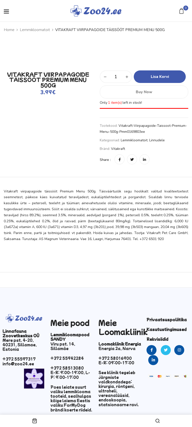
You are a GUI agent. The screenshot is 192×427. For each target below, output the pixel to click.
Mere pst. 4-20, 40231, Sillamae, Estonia (19, 345)
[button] (182, 11)
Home (9, 29)
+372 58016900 (115, 358)
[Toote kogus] (116, 76)
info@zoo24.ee (18, 363)
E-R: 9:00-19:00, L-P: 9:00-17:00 (70, 374)
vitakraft (118, 148)
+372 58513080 (67, 367)
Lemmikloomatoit (35, 29)
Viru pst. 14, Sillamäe (62, 346)
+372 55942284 (67, 358)
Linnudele (157, 140)
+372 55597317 (19, 358)
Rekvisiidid (157, 339)
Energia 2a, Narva (117, 348)
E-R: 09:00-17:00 (116, 362)
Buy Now (144, 91)
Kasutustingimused (166, 329)
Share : (105, 159)
